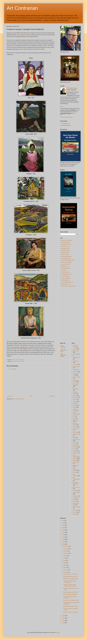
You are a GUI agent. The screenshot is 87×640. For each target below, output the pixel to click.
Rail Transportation (76, 478)
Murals (74, 445)
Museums (75, 447)
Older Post (52, 396)
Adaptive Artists (75, 346)
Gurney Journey (65, 252)
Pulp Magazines (75, 475)
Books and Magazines (75, 384)
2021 (63, 527)
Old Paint (64, 270)
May (64, 562)
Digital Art (75, 397)
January (65, 572)
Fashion (75, 401)
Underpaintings (65, 280)
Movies (75, 443)
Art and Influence (66, 242)
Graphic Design (75, 410)
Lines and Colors (66, 264)
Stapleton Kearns (66, 272)
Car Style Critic (66, 123)
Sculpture (75, 490)
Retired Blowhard (66, 125)
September (66, 553)
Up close (75, 512)
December (66, 546)
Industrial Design (75, 424)
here (19, 34)
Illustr (74, 418)
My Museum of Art (66, 268)
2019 (63, 532)
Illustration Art (65, 254)
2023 (63, 523)
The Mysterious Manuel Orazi (70, 576)
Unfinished (75, 510)
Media (74, 437)
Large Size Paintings (66, 262)
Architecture (76, 350)
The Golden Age (66, 276)
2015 (63, 541)
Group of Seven (15, 347)
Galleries (75, 405)
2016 (63, 539)
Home (31, 396)
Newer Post (10, 396)
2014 (63, 544)
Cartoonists (75, 388)
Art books (75, 354)
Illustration (75, 420)
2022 (63, 525)
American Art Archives (67, 240)
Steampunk (75, 496)
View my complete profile (66, 117)
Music (74, 448)
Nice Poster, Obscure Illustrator (70, 612)
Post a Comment (13, 369)
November (66, 548)
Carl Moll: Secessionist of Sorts (70, 578)
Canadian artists (65, 246)
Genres (74, 407)
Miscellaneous (76, 439)
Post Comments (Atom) (18, 399)
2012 (63, 618)
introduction (76, 428)
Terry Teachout (63, 346)
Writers (74, 514)
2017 (63, 537)
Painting (75, 460)
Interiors (75, 426)
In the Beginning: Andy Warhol (70, 592)
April (64, 565)
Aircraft (75, 348)
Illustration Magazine (67, 256)
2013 (63, 615)
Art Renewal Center (66, 244)
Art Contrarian (22, 8)
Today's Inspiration (66, 278)
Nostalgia (75, 450)
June (64, 560)
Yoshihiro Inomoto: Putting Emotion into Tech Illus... (69, 585)
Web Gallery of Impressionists (69, 286)
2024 (63, 520)
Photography (76, 462)
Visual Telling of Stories (67, 282)
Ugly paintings (76, 506)
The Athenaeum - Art (67, 274)
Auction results (76, 377)
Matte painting (76, 434)
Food (74, 403)
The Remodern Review (63, 355)
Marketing (75, 432)
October (65, 551)
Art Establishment (76, 357)
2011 (63, 620)
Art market (75, 364)
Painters (12, 361)
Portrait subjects (75, 469)
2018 (63, 534)
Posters (74, 472)
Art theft (75, 369)
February (65, 569)
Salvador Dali (76, 487)
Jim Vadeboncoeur (66, 258)
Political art (75, 465)
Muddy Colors (65, 266)
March (65, 567)
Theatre (75, 501)
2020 (63, 530)
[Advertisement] (31, 382)
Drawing (75, 399)
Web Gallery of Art (66, 284)
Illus (74, 416)
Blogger (57, 632)
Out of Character (75, 455)
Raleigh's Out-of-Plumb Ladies (70, 606)
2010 (63, 622)
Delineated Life (65, 248)
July (64, 558)
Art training (76, 371)
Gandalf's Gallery (66, 250)
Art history (75, 361)
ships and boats (76, 492)
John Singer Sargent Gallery (68, 260)
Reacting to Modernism (20, 361)
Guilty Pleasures (75, 413)
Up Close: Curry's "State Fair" (70, 574)
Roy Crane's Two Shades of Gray (71, 600)
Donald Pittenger (73, 88)
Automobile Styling (76, 381)
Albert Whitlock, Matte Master (70, 594)
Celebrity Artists (75, 392)
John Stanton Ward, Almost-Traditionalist (69, 581)
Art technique (76, 366)
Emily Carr (25, 347)
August (65, 555)
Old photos (75, 452)
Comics (75, 395)
